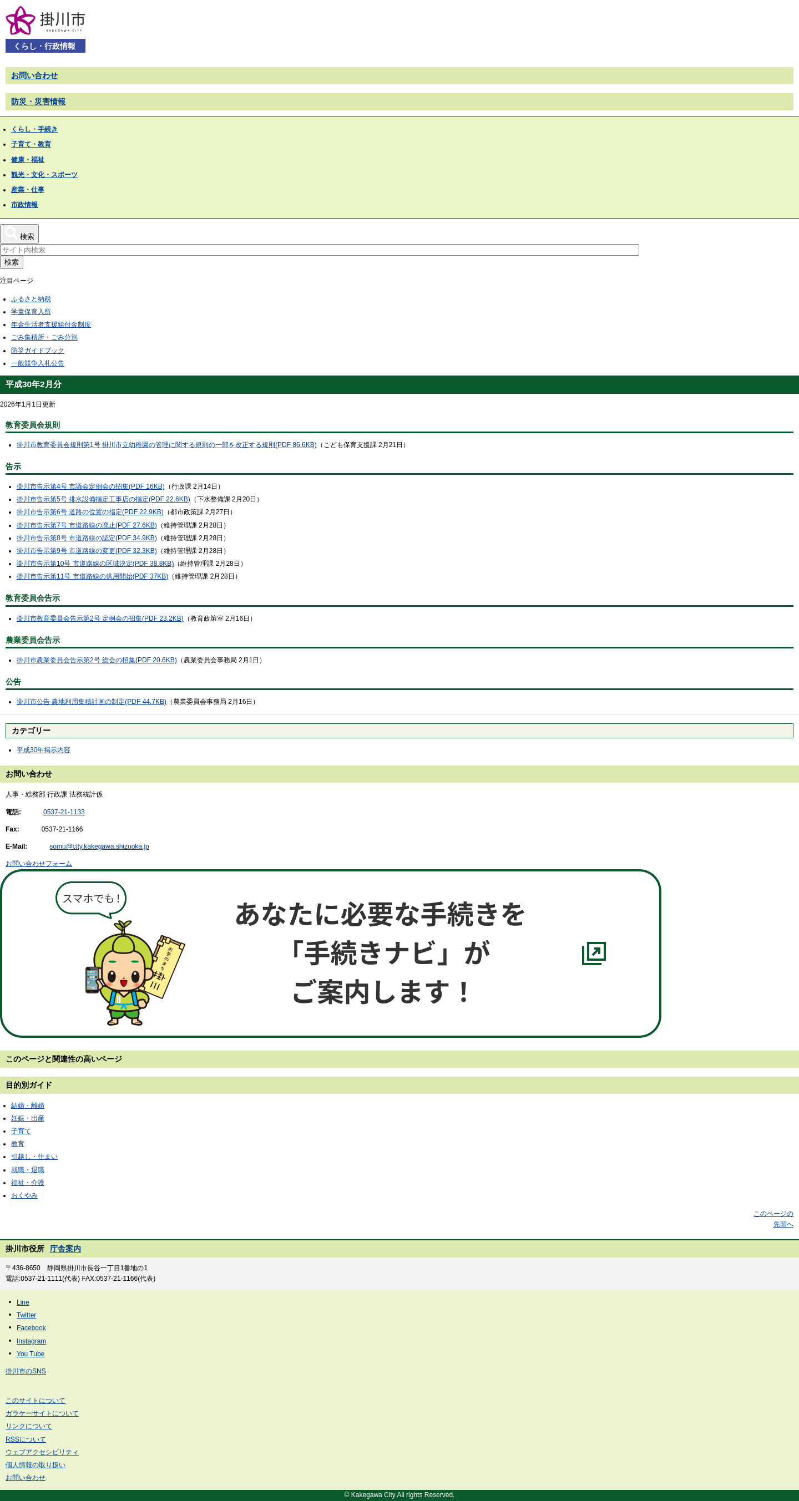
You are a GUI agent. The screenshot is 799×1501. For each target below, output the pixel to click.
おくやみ (24, 1195)
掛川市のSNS (26, 1371)
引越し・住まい (34, 1156)
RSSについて (26, 1439)
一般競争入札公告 (37, 363)
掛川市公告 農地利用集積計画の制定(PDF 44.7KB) (91, 702)
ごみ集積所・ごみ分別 (44, 337)
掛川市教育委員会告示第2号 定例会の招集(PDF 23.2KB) (100, 618)
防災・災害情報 (38, 101)
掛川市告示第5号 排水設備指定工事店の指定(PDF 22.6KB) (103, 499)
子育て (21, 1131)
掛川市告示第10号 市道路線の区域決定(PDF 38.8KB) (95, 563)
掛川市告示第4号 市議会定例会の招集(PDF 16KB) (91, 486)
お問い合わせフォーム (39, 864)
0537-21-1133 (64, 812)
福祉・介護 (27, 1182)
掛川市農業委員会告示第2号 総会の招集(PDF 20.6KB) (97, 660)
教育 (17, 1144)
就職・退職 (27, 1170)
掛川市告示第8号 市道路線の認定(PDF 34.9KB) (87, 538)
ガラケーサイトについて (42, 1413)
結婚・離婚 (27, 1105)
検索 (11, 262)
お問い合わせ (34, 75)
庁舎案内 (65, 1248)
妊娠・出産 (27, 1118)
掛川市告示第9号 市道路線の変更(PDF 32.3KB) (87, 551)
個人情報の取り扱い (35, 1465)
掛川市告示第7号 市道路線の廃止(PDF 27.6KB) (87, 525)
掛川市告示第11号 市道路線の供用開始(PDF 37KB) (92, 576)
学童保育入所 (31, 312)
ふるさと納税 (31, 299)
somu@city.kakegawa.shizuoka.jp (99, 846)
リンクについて (29, 1426)
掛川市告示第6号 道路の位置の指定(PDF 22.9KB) (90, 512)
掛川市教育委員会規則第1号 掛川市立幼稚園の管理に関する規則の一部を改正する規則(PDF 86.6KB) (167, 445)
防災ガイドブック (37, 350)
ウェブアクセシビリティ (42, 1452)
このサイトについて (35, 1400)
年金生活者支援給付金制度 (51, 324)
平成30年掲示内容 (43, 750)
